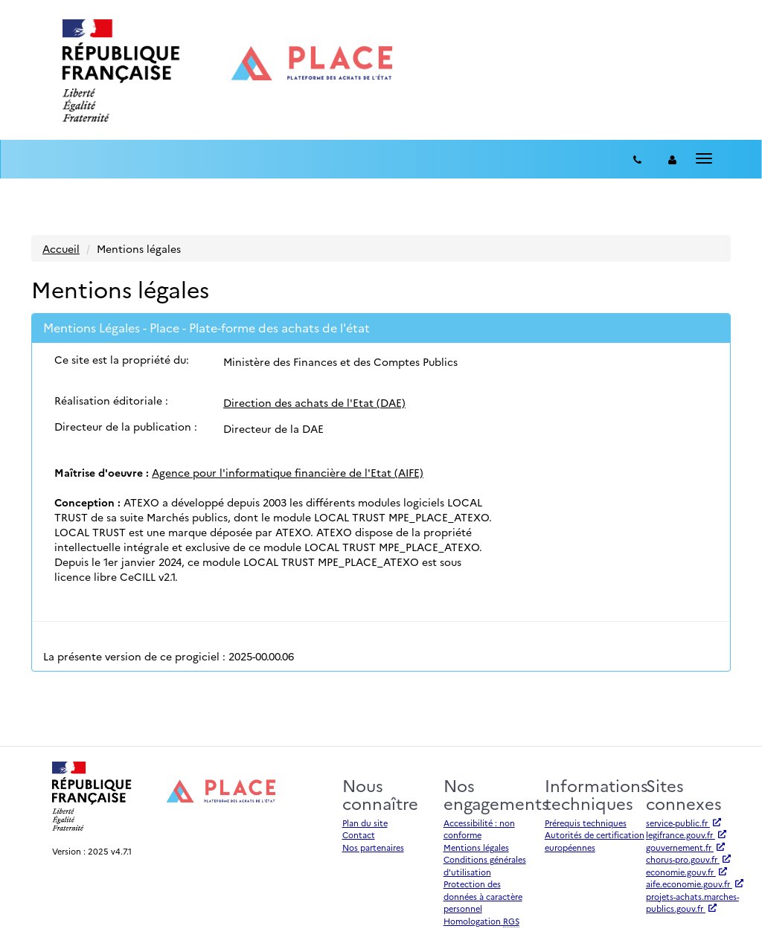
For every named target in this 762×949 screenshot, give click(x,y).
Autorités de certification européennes (594, 841)
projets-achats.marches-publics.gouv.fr (692, 903)
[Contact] (637, 159)
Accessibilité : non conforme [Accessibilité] (479, 829)
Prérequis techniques (586, 823)
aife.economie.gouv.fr (694, 884)
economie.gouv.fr (686, 872)
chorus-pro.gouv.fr (688, 859)
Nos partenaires (373, 847)
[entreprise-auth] (672, 159)
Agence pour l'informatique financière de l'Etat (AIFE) (287, 472)
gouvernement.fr (685, 847)
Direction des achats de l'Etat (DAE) (314, 402)
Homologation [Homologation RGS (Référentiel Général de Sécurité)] (481, 921)
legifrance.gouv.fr (686, 834)
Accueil (61, 248)
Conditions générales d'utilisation (485, 866)
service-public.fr (683, 823)
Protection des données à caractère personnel (483, 896)
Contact (358, 834)
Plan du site (365, 823)
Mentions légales (476, 847)
